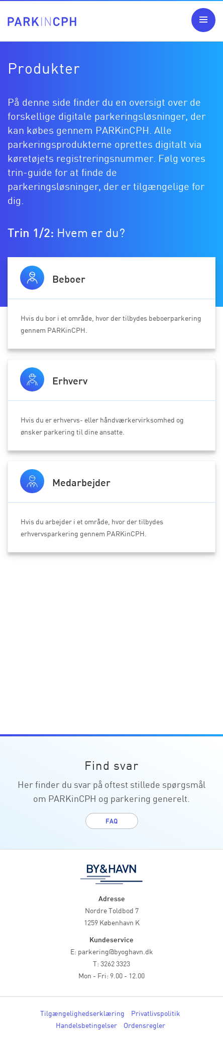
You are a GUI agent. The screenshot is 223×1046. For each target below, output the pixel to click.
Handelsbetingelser (86, 1025)
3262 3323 (115, 963)
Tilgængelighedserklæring (82, 1013)
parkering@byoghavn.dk (115, 951)
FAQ (111, 820)
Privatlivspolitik (155, 1013)
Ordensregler (144, 1025)
